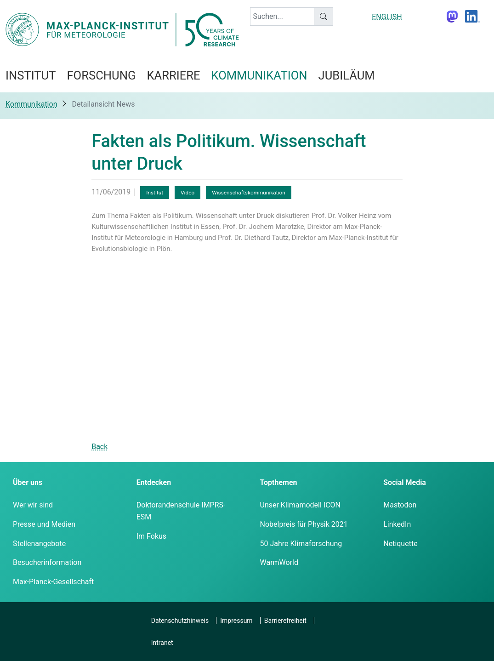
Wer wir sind (33, 505)
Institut (154, 192)
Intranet (162, 642)
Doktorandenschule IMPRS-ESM (181, 511)
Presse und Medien (44, 524)
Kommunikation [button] (259, 75)
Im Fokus (151, 536)
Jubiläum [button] (346, 75)
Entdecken (153, 482)
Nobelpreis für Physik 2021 (304, 524)
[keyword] (282, 16)
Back (99, 446)
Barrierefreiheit (285, 620)
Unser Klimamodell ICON (300, 505)
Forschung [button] (101, 75)
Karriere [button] (173, 75)
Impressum (236, 620)
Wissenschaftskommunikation (248, 192)
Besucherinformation (47, 562)
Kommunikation (31, 104)
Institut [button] (31, 75)
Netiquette (400, 543)
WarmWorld (279, 562)
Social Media (404, 482)
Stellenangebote (39, 543)
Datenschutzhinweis (180, 620)
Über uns (27, 482)
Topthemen (278, 482)
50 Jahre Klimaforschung (301, 543)
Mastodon (399, 505)
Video (187, 192)
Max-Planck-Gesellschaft (53, 581)
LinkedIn (397, 524)
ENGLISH (387, 16)
